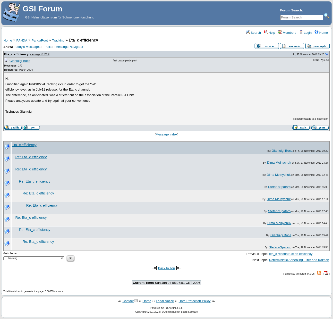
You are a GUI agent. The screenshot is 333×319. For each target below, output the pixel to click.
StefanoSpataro (279, 187)
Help (269, 32)
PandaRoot (40, 40)
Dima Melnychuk (279, 162)
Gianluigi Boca (19, 61)
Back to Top (166, 268)
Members (287, 32)
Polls (47, 47)
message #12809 (39, 54)
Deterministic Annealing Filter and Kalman (299, 260)
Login (305, 32)
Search (253, 32)
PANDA (21, 40)
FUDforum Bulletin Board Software (179, 312)
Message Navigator (69, 47)
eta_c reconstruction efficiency (291, 254)
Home (321, 32)
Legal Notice (165, 301)
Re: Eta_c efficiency (31, 157)
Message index (167, 134)
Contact (128, 301)
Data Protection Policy (195, 301)
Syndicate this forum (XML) (299, 273)
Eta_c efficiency (16, 54)
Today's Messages (27, 47)
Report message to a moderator (310, 119)
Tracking (58, 40)
